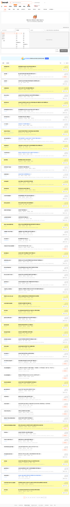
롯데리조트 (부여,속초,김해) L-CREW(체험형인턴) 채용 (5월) (29, 454)
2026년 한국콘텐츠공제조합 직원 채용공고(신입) (27, 339)
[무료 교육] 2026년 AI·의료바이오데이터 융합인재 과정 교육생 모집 (30, 425)
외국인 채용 (45, 9)
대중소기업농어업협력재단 (8, 224)
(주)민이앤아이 (6, 403)
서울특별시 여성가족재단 (8, 231)
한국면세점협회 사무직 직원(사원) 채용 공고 (26, 195)
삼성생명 (5, 73)
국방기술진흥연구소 (7, 138)
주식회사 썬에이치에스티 (8, 439)
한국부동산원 (6, 188)
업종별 (18, 9)
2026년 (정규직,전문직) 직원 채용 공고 (25, 418)
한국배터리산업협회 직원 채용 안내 (24, 303)
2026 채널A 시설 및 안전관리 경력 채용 (25, 181)
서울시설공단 (6, 475)
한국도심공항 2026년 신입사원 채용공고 (25, 203)
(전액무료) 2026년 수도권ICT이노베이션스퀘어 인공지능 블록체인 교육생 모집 (32, 482)
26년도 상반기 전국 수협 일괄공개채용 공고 (26, 88)
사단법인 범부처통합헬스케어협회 (10, 425)
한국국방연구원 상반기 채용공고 (24, 116)
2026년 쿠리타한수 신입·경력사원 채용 (25, 432)
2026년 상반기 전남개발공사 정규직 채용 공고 (26, 253)
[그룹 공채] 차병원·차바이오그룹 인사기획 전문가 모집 (28, 446)
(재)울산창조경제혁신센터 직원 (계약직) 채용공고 (27, 317)
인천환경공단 (6, 174)
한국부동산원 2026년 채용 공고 (24, 188)
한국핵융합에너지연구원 (8, 109)
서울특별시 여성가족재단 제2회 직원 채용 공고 (26, 231)
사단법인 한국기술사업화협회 (9, 246)
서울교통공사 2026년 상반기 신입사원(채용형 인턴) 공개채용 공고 (30, 145)
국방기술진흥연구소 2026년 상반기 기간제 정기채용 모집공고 (29, 138)
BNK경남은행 (6, 324)
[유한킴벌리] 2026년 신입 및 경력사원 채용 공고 (27, 66)
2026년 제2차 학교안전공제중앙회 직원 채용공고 (27, 382)
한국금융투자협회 (7, 332)
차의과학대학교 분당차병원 (8, 446)
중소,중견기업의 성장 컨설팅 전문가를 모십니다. (27, 73)
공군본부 (5, 81)
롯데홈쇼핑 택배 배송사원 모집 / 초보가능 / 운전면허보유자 (28, 375)
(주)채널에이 (6, 181)
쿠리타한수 (6, 432)
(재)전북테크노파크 (7, 260)
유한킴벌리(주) (6, 66)
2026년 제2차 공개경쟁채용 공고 (24, 174)
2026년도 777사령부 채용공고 (24, 124)
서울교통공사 (6, 145)
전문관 (39, 9)
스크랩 (3, 63)
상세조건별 (22, 9)
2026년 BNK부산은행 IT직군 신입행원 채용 (26, 346)
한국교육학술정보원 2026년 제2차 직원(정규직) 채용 (28, 267)
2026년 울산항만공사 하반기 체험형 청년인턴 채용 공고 (28, 281)
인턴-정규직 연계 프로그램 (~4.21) (24, 246)
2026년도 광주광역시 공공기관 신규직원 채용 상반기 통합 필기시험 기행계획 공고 (33, 102)
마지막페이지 (46, 497)
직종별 (9, 9)
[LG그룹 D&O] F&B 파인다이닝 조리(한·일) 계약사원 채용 (29, 489)
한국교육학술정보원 (7, 267)
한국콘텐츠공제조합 (7, 339)
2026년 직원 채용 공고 (22, 210)
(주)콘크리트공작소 (7, 411)
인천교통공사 (6, 238)
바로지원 (65, 76)
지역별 (5, 9)
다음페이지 (44, 497)
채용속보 (29, 9)
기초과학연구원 (6, 152)
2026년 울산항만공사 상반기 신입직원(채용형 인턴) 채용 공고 (29, 468)
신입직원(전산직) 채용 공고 (23, 217)
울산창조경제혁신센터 (8, 317)
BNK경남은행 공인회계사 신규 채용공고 (25, 324)
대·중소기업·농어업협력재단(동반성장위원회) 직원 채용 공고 (29, 224)
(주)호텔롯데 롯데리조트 (8, 454)
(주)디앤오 (6, 310)
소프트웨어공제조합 (7, 217)
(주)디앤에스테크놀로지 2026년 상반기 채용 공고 (27, 360)
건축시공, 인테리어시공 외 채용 (24, 411)
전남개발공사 (6, 253)
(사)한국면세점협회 (7, 195)
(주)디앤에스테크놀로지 (8, 360)
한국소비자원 (6, 95)
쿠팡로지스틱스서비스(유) (8, 296)
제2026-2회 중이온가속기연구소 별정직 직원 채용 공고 (28, 152)
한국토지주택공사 (7, 131)
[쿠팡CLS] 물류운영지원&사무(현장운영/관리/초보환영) (28, 296)
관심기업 (7, 63)
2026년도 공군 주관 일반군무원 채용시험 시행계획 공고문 (28, 81)
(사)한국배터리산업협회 (8, 303)
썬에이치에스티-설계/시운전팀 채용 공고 (25, 439)
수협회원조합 (6, 88)
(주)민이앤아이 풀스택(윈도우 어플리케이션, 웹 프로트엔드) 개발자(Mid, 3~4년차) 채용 (34, 403)
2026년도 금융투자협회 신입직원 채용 (25, 332)
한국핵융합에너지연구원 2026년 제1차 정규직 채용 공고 (28, 109)
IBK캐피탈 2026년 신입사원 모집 (24, 159)
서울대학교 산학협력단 (8, 289)
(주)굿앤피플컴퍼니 (7, 367)
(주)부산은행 (6, 346)
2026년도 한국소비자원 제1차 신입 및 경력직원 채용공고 (28, 95)
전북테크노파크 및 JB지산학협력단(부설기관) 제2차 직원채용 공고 (30, 260)
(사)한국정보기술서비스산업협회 (9, 482)
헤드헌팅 (34, 9)
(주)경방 (5, 461)
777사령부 (6, 124)
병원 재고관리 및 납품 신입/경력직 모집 (25, 396)
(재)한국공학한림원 (7, 210)
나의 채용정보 (51, 9)
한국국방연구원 (6, 116)
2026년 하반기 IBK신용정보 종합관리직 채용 (26, 389)
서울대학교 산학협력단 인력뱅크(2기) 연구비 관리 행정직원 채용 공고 (30, 289)
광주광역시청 (6, 102)
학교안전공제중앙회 (7, 382)
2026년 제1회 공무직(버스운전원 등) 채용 (26, 353)
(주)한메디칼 (6, 396)
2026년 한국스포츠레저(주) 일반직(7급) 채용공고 (27, 274)
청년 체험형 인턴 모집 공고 (23, 238)
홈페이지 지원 (65, 69)
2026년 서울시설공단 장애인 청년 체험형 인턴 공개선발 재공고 (29, 475)
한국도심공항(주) (7, 203)
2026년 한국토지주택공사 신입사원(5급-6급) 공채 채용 (28, 131)
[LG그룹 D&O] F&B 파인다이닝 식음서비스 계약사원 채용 (28, 310)
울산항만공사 (6, 281)
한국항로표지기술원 (7, 167)
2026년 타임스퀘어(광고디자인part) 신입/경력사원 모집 (28, 461)
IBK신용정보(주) (7, 389)
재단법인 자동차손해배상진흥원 (9, 418)
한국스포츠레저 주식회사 (8, 274)
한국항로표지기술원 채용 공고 (23, 167)
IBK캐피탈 (6, 159)
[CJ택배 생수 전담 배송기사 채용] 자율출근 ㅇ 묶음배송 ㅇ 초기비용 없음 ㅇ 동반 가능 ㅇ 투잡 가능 (36, 367)
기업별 (14, 9)
